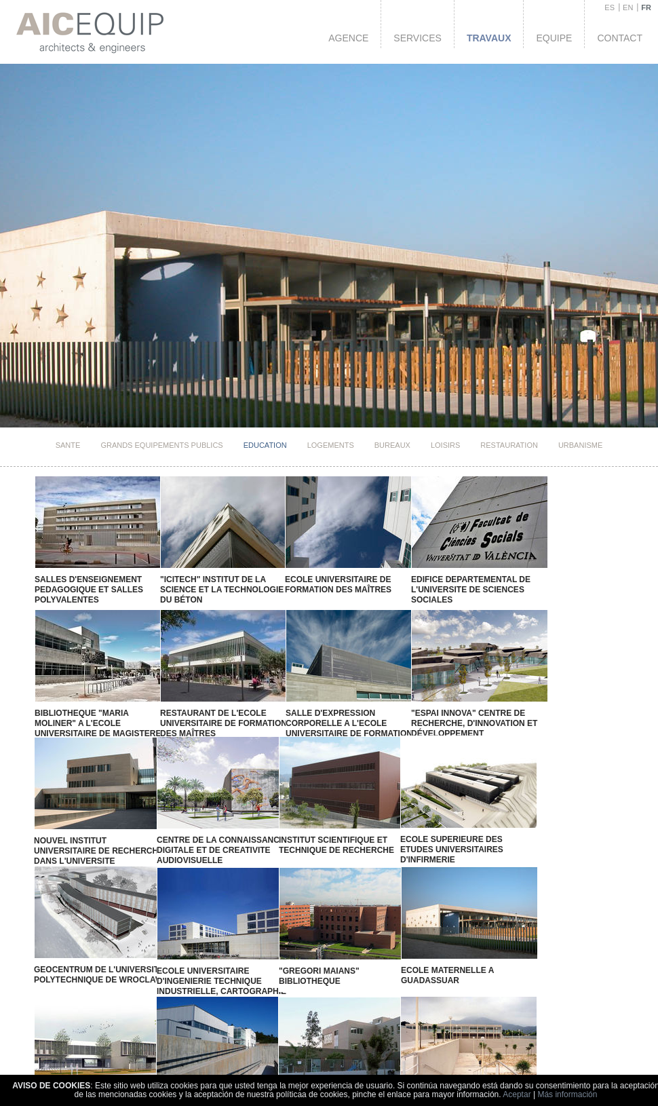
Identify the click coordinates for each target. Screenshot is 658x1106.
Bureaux (392, 445)
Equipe (554, 38)
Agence (348, 38)
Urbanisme (580, 445)
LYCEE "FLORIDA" (150, 1058)
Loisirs (445, 445)
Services (417, 38)
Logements (330, 445)
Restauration (509, 445)
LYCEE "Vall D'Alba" (69, 1060)
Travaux (489, 38)
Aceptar (516, 1094)
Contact (619, 38)
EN (628, 7)
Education (265, 445)
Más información (567, 1094)
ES (609, 7)
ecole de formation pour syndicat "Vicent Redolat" (356, 1065)
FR (646, 7)
